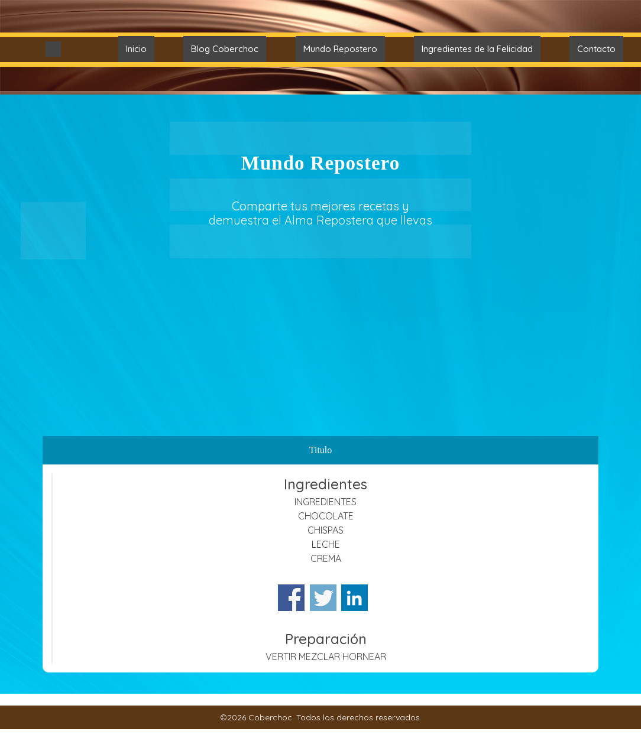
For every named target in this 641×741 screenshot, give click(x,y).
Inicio (136, 48)
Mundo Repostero (340, 48)
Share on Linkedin (354, 597)
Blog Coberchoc (224, 48)
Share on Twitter (323, 597)
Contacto (596, 48)
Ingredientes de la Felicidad (477, 48)
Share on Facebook (291, 597)
